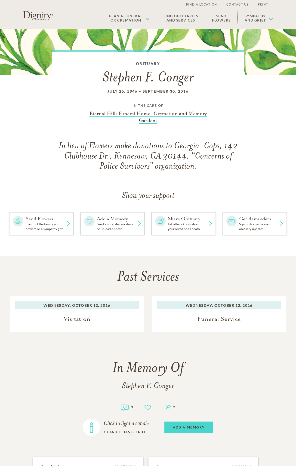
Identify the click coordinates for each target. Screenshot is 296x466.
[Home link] (38, 15)
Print (263, 4)
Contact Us (237, 4)
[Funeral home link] (148, 117)
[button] (129, 18)
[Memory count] (125, 407)
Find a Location (201, 4)
